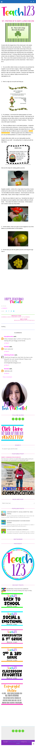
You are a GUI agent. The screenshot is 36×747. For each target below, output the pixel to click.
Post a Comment (7, 377)
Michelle (6, 346)
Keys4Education (8, 336)
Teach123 (10, 741)
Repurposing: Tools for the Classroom (17, 588)
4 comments (4, 308)
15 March (6, 365)
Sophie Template (17, 741)
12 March (6, 343)
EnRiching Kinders (9, 355)
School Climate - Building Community (17, 529)
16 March (6, 373)
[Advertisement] (18, 717)
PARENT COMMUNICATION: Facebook (11, 457)
